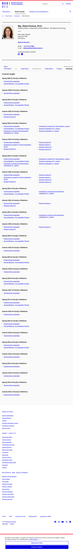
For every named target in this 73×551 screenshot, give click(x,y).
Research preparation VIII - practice (49, 128)
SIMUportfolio (33, 516)
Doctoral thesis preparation (12, 81)
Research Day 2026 (7, 499)
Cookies (12, 523)
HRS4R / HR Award (7, 484)
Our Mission (5, 452)
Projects (59, 69)
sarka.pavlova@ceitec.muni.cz (32, 48)
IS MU (4, 516)
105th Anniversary (6, 447)
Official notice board (7, 450)
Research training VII (45, 147)
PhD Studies (5, 481)
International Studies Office (9, 462)
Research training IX (45, 142)
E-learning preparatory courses (10, 423)
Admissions (7, 412)
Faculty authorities (7, 442)
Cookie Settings (34, 541)
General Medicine (6, 418)
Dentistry (4, 420)
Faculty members (6, 439)
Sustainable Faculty (7, 460)
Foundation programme (8, 425)
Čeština (68, 4)
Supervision (25, 69)
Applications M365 (45, 516)
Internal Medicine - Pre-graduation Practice (16, 83)
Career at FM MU (6, 457)
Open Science (5, 489)
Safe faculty (5, 455)
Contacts (4, 467)
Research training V (45, 144)
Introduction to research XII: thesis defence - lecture (54, 126)
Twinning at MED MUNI (8, 496)
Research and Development (15, 473)
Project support (6, 479)
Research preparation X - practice (49, 131)
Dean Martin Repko (7, 437)
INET (10, 516)
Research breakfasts (7, 491)
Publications (49, 69)
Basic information (7, 68)
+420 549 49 (28, 46)
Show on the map (24, 42)
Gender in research (7, 486)
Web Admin (5, 523)
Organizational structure (8, 444)
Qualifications (36, 69)
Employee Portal (20, 516)
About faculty (9, 433)
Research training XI (10, 117)
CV (16, 69)
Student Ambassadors (8, 415)
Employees (5, 465)
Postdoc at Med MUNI (8, 494)
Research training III (10, 149)
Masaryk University (11, 521)
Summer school (6, 428)
